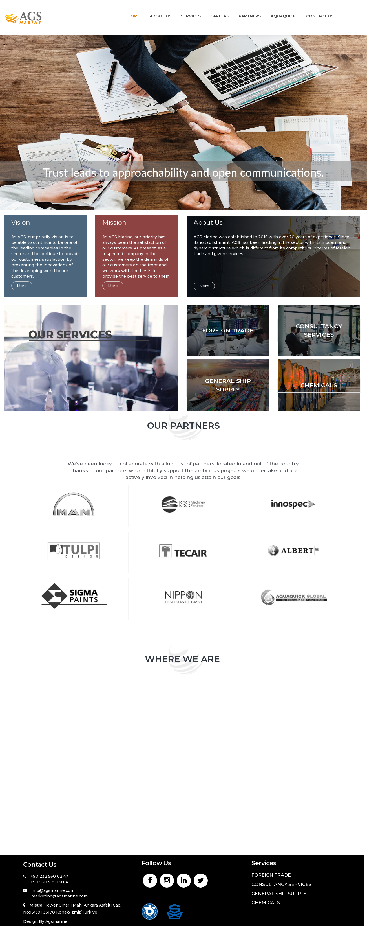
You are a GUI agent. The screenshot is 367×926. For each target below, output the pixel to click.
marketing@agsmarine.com (59, 896)
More (22, 285)
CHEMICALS (318, 385)
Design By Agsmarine (45, 921)
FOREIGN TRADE (228, 330)
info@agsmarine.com (52, 890)
